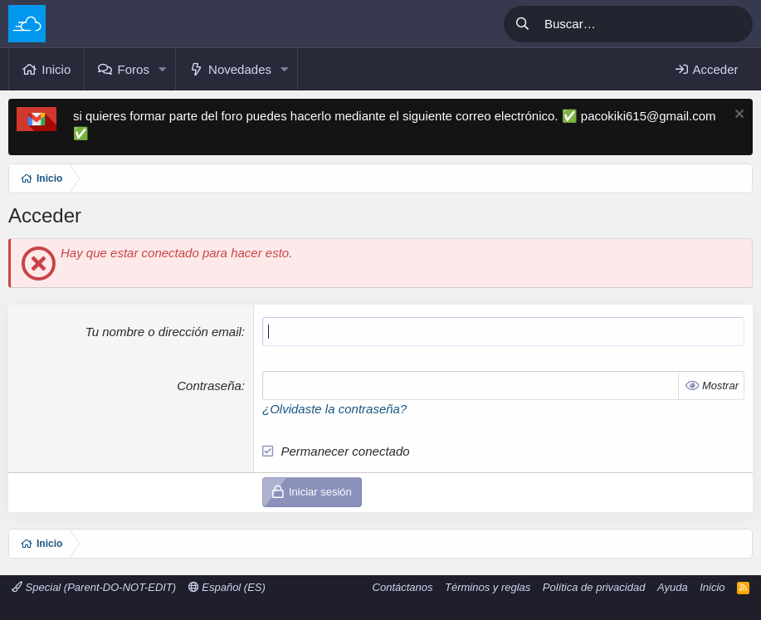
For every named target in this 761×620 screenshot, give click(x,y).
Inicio (56, 69)
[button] (162, 69)
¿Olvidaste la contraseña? (334, 409)
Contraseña (209, 385)
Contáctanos (403, 587)
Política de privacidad (594, 587)
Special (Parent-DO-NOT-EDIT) (94, 587)
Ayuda (672, 587)
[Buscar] (645, 24)
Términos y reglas (487, 587)
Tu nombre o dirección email (163, 332)
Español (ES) (227, 587)
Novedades (239, 69)
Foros (133, 69)
